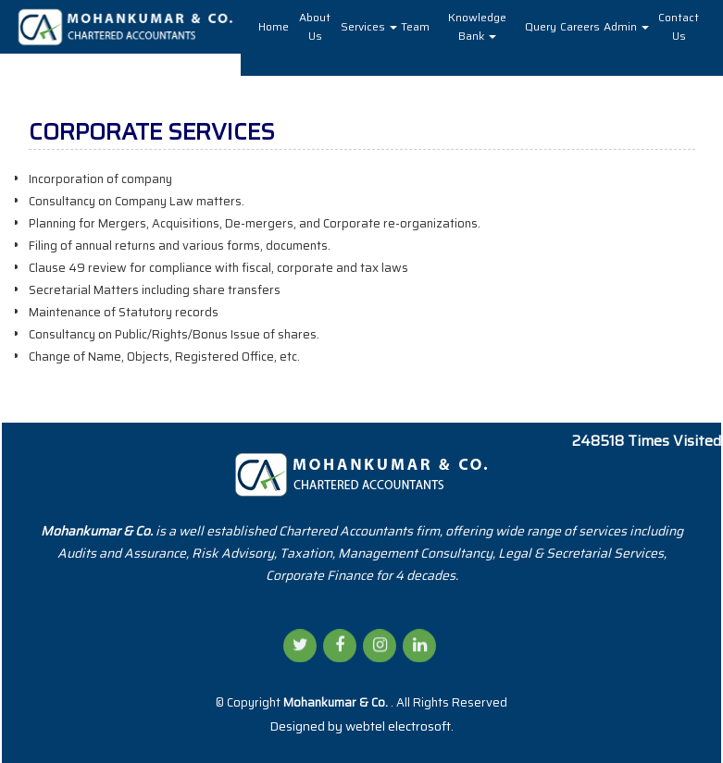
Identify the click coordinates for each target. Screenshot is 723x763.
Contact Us (678, 26)
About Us (314, 26)
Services (369, 26)
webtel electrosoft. (399, 726)
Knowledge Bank (477, 26)
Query (540, 26)
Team (415, 26)
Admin (626, 26)
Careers (580, 26)
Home (273, 26)
